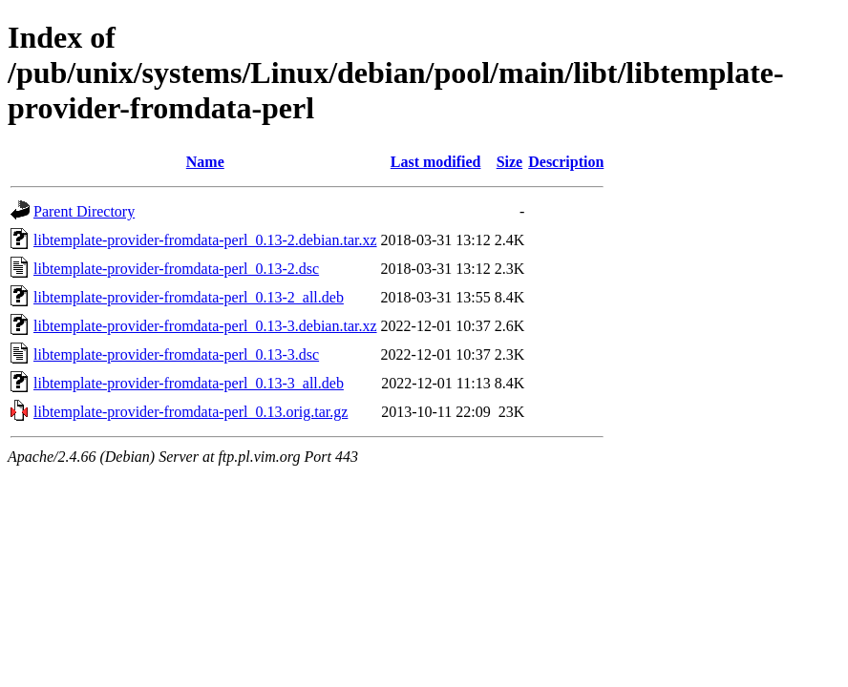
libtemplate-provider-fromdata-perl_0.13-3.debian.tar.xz (205, 326)
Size (510, 162)
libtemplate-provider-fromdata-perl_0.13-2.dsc (176, 268)
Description (566, 162)
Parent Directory (84, 211)
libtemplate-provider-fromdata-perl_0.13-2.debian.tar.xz (205, 240)
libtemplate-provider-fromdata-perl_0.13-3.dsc (176, 354)
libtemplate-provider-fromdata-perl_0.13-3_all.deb (188, 383)
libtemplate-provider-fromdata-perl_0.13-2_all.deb (188, 297)
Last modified (436, 162)
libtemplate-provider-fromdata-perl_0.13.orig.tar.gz (190, 412)
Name (205, 162)
